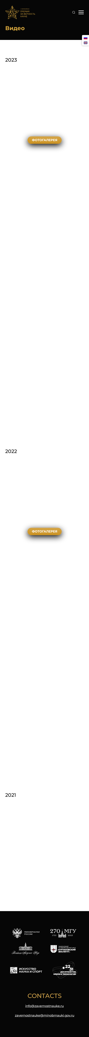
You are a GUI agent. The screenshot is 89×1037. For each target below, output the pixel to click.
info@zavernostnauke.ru (44, 1006)
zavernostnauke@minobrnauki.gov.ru (44, 1015)
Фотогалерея (44, 140)
